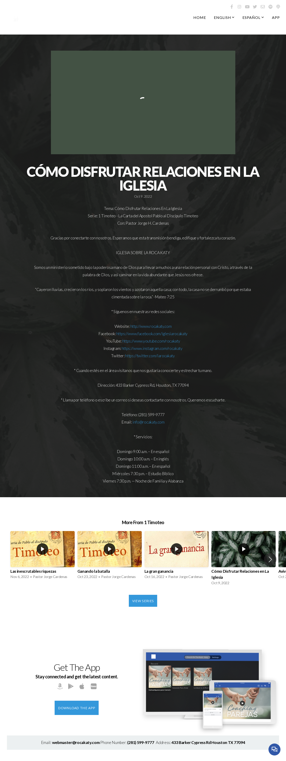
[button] (270, 559)
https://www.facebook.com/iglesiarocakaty (152, 333)
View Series (143, 600)
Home (199, 17)
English (224, 17)
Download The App (76, 708)
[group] (42, 556)
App (276, 17)
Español (253, 17)
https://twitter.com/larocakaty (150, 355)
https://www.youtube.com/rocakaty (151, 341)
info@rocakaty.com (149, 422)
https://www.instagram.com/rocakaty (152, 348)
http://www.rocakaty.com (151, 326)
